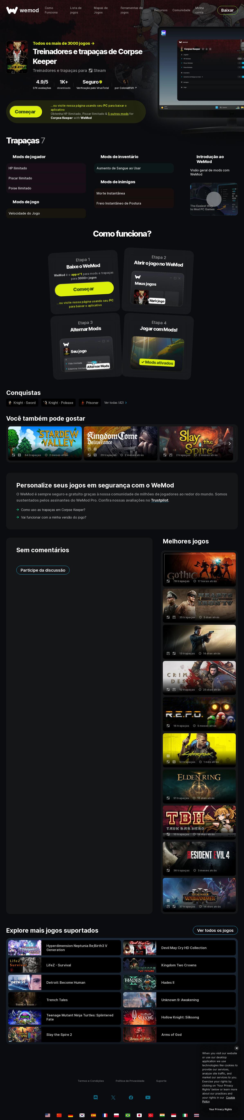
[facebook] (131, 1097)
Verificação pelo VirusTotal (92, 87)
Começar (25, 112)
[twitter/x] (113, 1098)
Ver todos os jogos (215, 930)
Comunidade (181, 10)
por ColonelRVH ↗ (126, 87)
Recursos (161, 10)
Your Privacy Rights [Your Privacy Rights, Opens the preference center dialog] (220, 1109)
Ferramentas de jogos (132, 10)
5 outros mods (118, 113)
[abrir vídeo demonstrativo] (214, 199)
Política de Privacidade (130, 1080)
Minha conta (199, 10)
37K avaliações (42, 87)
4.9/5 (42, 82)
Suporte (161, 1080)
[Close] (236, 1048)
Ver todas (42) (114, 402)
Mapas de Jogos (101, 10)
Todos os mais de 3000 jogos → (64, 43)
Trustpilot (159, 500)
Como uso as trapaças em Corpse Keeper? (53, 510)
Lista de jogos (76, 10)
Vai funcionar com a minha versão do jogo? (53, 517)
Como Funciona (51, 10)
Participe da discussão (43, 570)
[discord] (96, 1098)
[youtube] (147, 1098)
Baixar (227, 10)
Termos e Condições (91, 1080)
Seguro (93, 82)
